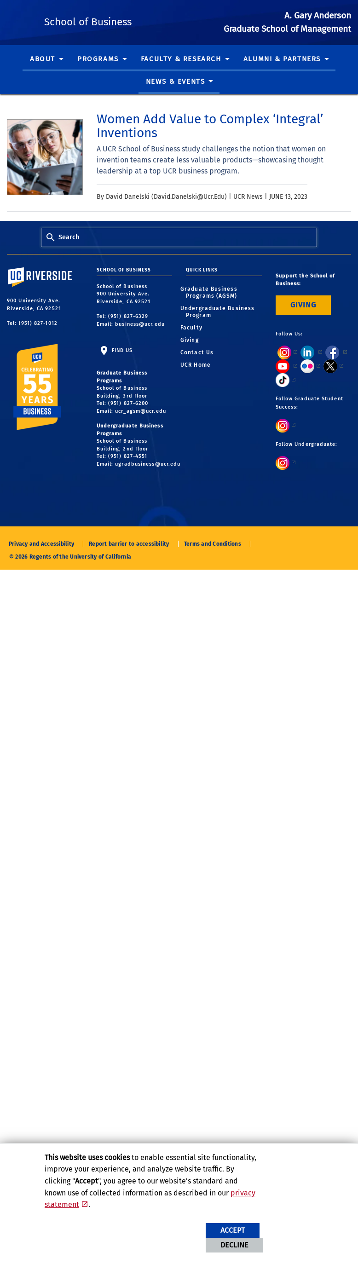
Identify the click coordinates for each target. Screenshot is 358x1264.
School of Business (141, 27)
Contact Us (200, 365)
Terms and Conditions (212, 557)
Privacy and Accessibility (41, 557)
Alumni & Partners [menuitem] (282, 72)
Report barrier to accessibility (129, 557)
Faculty (194, 340)
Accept (232, 1230)
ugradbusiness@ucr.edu (147, 477)
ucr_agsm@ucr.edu (140, 424)
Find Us (121, 364)
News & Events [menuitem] (175, 95)
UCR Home (198, 378)
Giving (192, 353)
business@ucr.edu (140, 337)
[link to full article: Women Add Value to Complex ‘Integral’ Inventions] (224, 139)
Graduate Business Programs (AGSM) (211, 305)
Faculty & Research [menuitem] (181, 72)
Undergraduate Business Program (220, 324)
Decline (234, 1245)
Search (68, 250)
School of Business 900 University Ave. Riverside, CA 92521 (125, 306)
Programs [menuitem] (98, 72)
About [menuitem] (42, 72)
